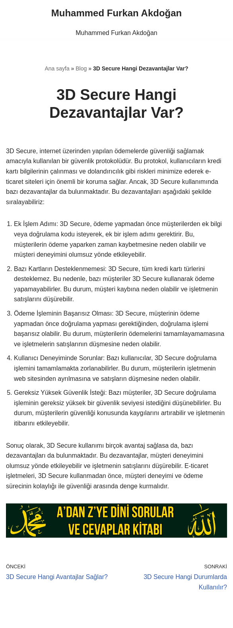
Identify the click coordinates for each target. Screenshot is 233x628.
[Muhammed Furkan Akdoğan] (116, 13)
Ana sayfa (57, 68)
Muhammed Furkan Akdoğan (116, 32)
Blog (81, 68)
